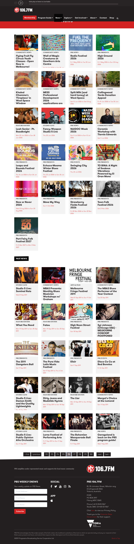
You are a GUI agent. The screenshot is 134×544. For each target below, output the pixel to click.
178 (80, 454)
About (93, 17)
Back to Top (116, 538)
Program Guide (45, 17)
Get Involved (81, 17)
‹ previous (36, 454)
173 (52, 454)
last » (107, 454)
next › (100, 454)
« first (27, 454)
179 (85, 454)
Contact (103, 17)
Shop (112, 17)
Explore (68, 17)
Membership (29, 17)
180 (91, 454)
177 (74, 454)
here (93, 510)
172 (46, 454)
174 (57, 454)
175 (63, 454)
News (58, 17)
